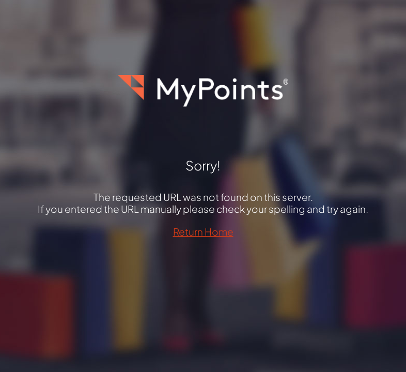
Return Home (203, 231)
